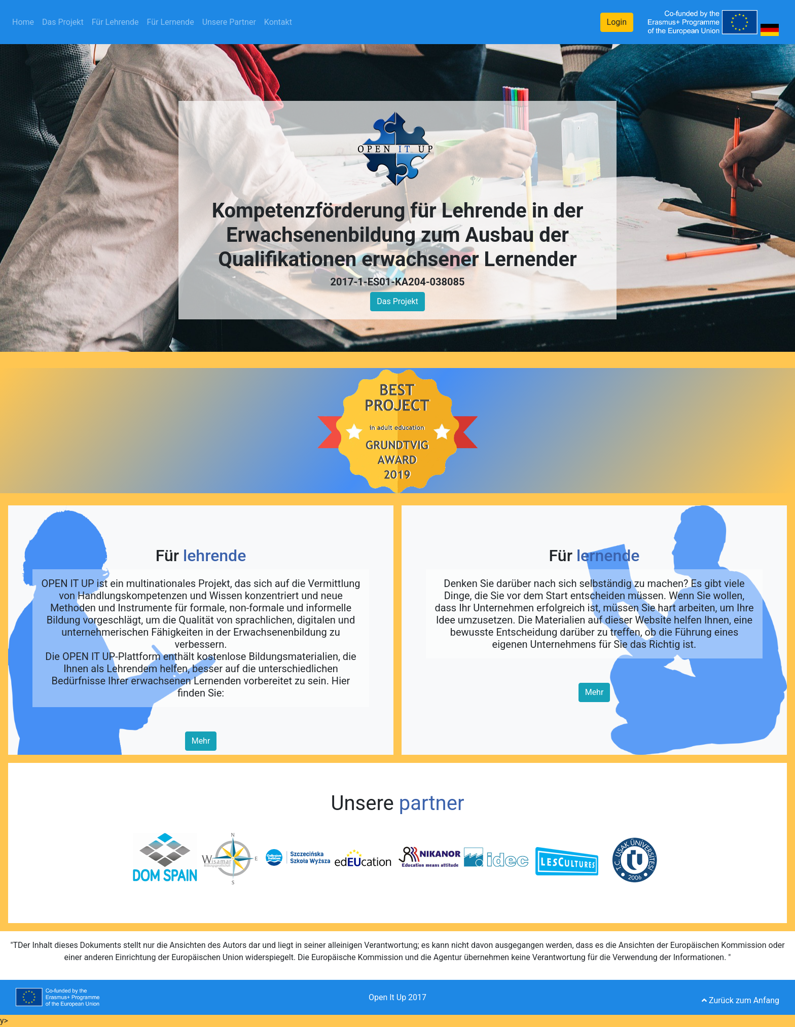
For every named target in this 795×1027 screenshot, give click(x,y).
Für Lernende (170, 22)
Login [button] (617, 22)
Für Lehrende (115, 22)
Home (25, 21)
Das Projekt (63, 22)
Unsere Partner (229, 22)
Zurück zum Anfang (740, 1000)
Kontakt (278, 22)
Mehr (201, 741)
